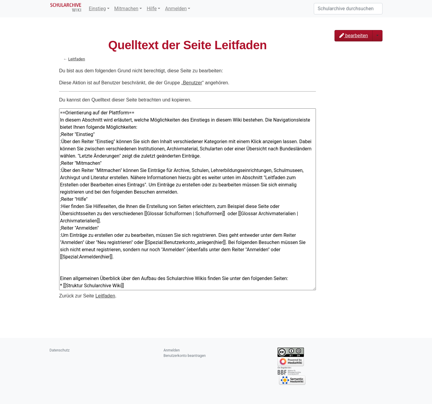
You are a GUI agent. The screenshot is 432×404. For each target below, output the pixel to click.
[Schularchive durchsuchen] (348, 8)
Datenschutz (60, 350)
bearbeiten (353, 35)
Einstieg (97, 8)
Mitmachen (126, 8)
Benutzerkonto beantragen (185, 356)
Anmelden (176, 8)
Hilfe (152, 8)
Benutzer (192, 82)
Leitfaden (76, 59)
